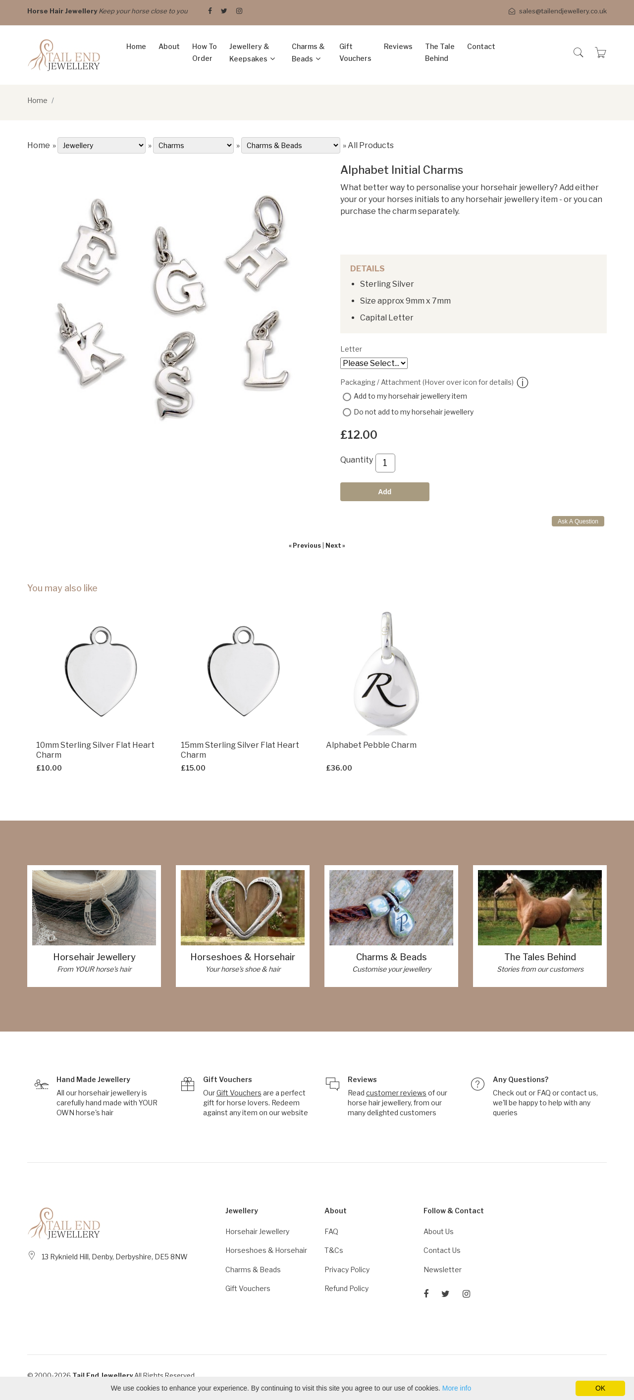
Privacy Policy (347, 1269)
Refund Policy (346, 1288)
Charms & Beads (308, 52)
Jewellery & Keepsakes (249, 52)
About (169, 46)
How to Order (204, 52)
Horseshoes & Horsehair (242, 957)
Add (384, 491)
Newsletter (442, 1269)
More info (456, 1388)
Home (136, 46)
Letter (351, 349)
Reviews (398, 46)
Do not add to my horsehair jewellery (414, 412)
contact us (578, 1093)
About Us (438, 1231)
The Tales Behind (540, 957)
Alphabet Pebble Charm (371, 745)
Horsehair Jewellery (94, 957)
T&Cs (333, 1250)
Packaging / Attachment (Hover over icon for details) (434, 382)
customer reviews (396, 1093)
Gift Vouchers (355, 52)
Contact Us (442, 1250)
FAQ (544, 1093)
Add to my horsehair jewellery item (410, 396)
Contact (481, 46)
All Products (371, 145)
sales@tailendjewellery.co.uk (558, 11)
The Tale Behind (440, 52)
